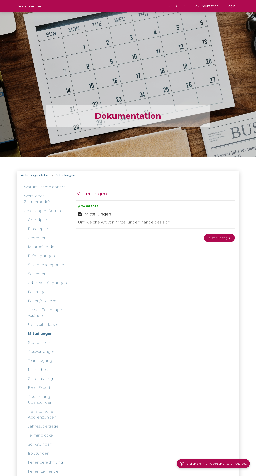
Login (231, 6)
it (185, 6)
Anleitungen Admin (36, 175)
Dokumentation (206, 6)
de (169, 6)
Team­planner (29, 6)
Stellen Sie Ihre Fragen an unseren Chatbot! (213, 464)
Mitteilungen (65, 175)
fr (177, 6)
